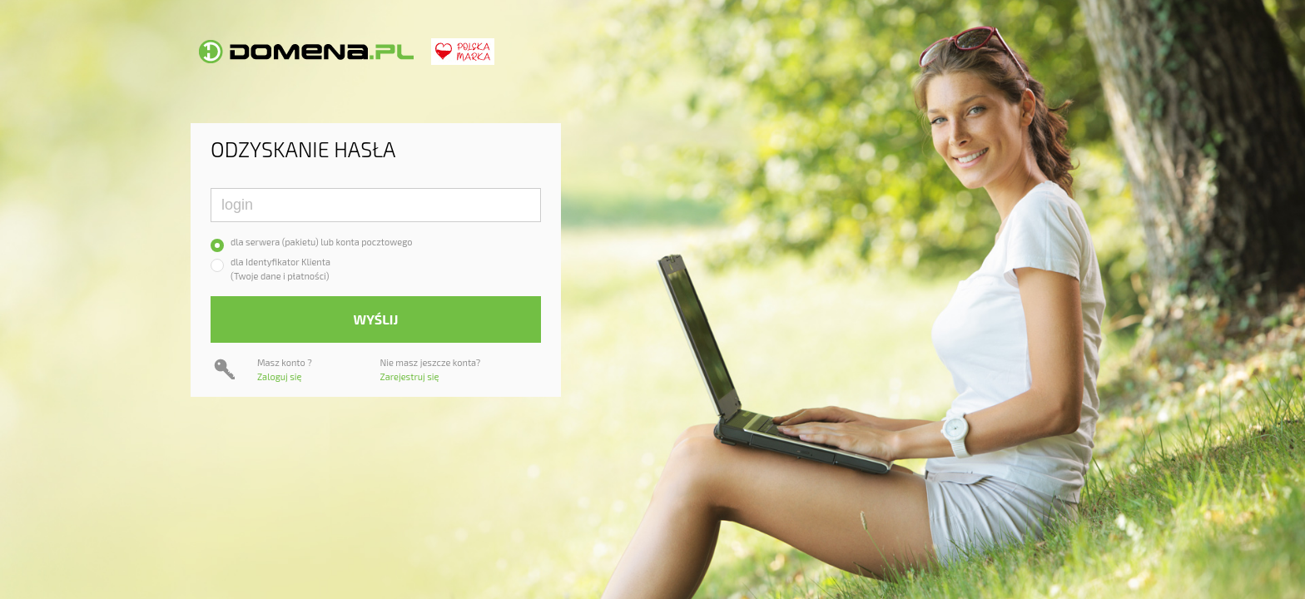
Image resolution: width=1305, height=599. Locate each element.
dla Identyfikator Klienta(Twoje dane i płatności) (280, 268)
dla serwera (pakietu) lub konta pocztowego (322, 241)
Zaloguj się (279, 376)
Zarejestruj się (409, 376)
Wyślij (376, 319)
